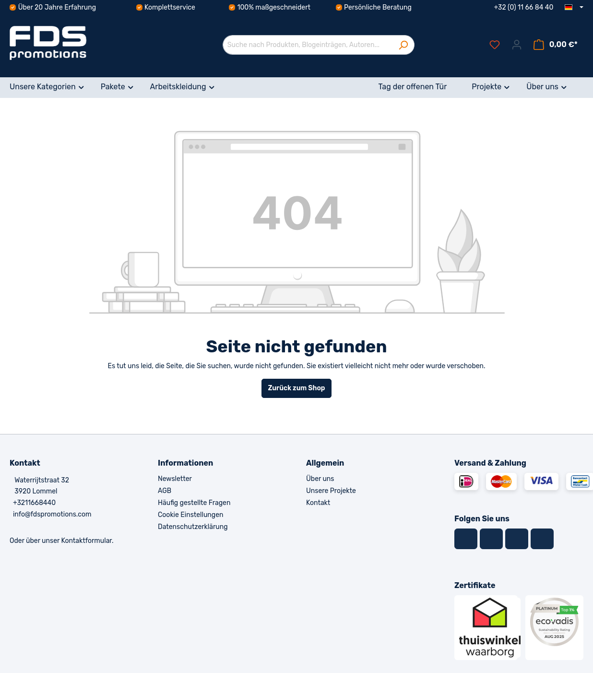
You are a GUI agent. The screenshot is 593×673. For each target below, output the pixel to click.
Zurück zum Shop (296, 388)
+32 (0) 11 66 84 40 (524, 7)
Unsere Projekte (331, 491)
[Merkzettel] (495, 45)
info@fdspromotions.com (52, 514)
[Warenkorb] (555, 45)
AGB (164, 491)
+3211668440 (34, 503)
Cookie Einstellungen (190, 515)
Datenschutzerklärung (193, 527)
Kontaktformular (86, 541)
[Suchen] (403, 45)
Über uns (320, 479)
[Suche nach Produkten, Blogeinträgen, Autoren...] (307, 45)
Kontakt (318, 503)
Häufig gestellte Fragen (194, 503)
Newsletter (175, 479)
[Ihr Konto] (517, 45)
